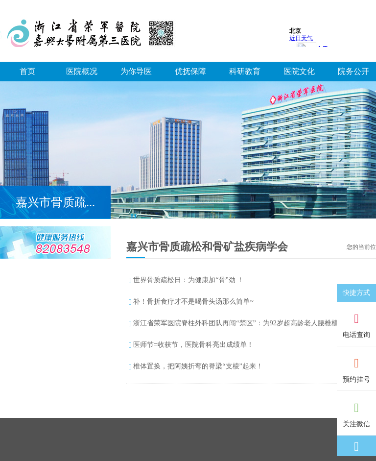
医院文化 (299, 71)
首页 (27, 71)
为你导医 (136, 71)
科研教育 (244, 71)
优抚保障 (190, 71)
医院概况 (81, 71)
